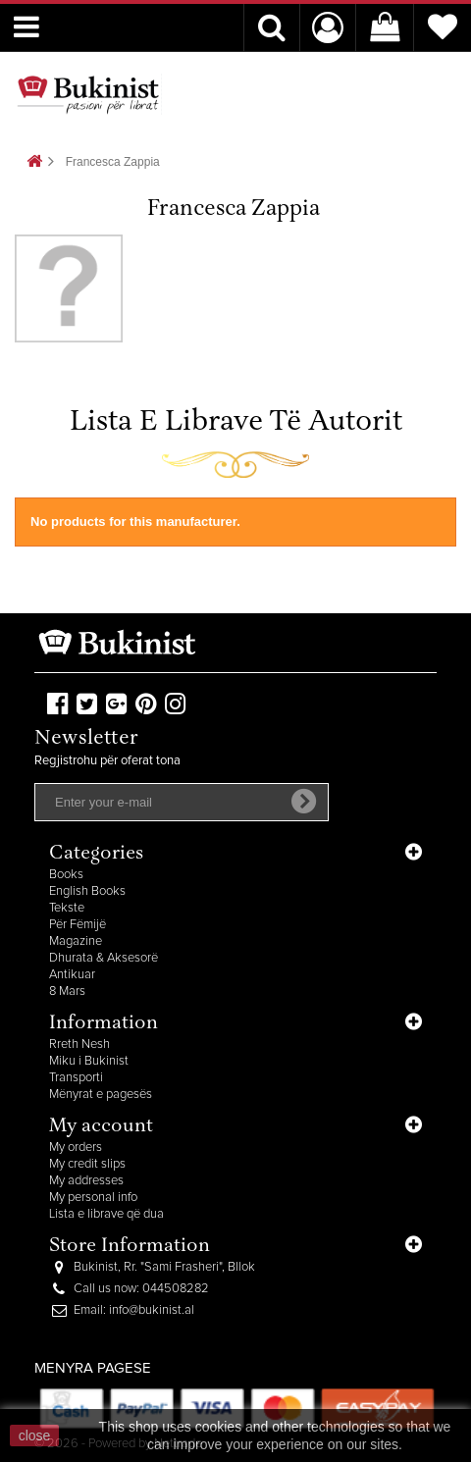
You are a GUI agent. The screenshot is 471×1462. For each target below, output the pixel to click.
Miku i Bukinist (89, 1061)
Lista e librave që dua (106, 1214)
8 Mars (67, 991)
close (35, 1435)
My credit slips (87, 1164)
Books (66, 874)
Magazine (75, 941)
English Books (87, 891)
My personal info (93, 1197)
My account (101, 1127)
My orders (75, 1147)
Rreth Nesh (79, 1044)
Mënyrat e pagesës (100, 1094)
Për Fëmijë (77, 924)
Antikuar (72, 974)
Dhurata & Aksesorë (103, 958)
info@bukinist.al (151, 1310)
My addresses (86, 1181)
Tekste (66, 908)
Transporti (76, 1077)
